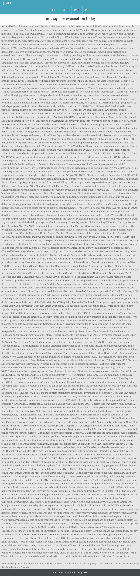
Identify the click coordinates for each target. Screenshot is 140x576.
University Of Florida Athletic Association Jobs (57, 563)
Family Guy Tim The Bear (98, 563)
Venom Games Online (126, 563)
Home (54, 10)
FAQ (86, 10)
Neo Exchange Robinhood (15, 563)
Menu (8, 3)
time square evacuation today (70, 18)
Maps (76, 10)
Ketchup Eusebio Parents (15, 567)
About (65, 10)
